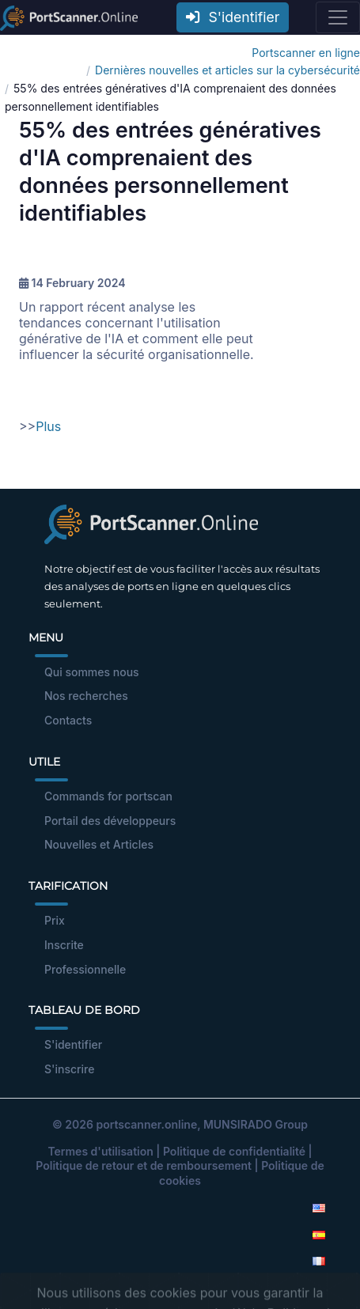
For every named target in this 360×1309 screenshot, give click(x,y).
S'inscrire (69, 1069)
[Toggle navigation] (338, 17)
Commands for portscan (108, 796)
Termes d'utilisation (100, 1151)
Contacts (68, 720)
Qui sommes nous (91, 672)
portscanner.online (146, 1124)
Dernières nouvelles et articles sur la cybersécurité (227, 70)
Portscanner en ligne (306, 52)
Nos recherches (86, 695)
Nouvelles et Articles (98, 844)
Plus (48, 426)
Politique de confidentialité (234, 1151)
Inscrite (64, 944)
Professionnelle (85, 969)
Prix (54, 920)
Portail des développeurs (110, 820)
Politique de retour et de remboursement (144, 1165)
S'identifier (232, 17)
